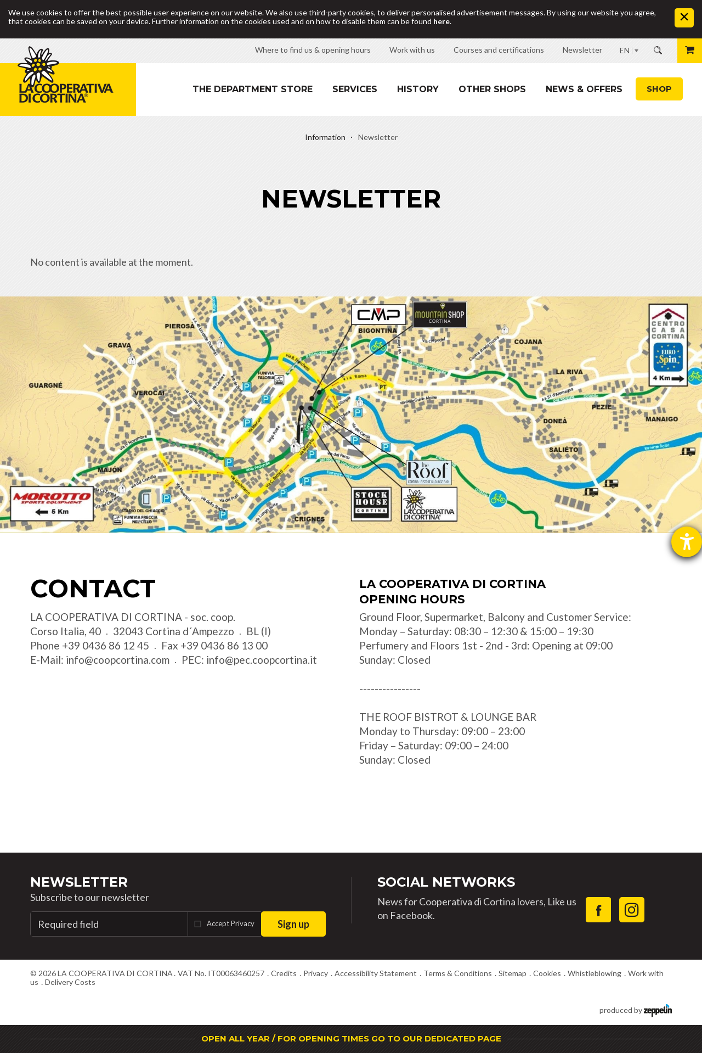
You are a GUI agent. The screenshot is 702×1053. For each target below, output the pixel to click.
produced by (635, 1009)
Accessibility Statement (376, 973)
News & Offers (584, 89)
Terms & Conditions (457, 973)
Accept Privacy (230, 923)
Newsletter (79, 882)
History (418, 89)
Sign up (293, 924)
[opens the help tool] (686, 541)
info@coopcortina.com (117, 659)
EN (625, 50)
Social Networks (446, 882)
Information (325, 137)
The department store (253, 89)
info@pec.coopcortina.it (261, 659)
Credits (284, 973)
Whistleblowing (594, 973)
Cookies (547, 973)
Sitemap (512, 973)
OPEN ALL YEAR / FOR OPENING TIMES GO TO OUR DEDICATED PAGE (351, 1038)
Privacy (315, 973)
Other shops (492, 89)
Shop (659, 88)
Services (354, 89)
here (441, 21)
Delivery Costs (70, 982)
